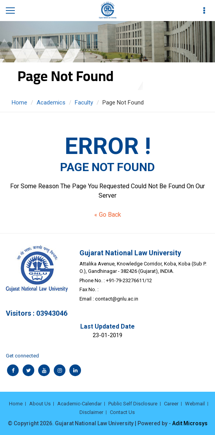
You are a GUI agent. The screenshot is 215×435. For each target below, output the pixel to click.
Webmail (195, 404)
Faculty (84, 102)
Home (19, 102)
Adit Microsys (190, 423)
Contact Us (122, 412)
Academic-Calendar (79, 404)
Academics (51, 102)
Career (171, 404)
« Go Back (107, 214)
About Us (40, 404)
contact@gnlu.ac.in (116, 299)
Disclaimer (91, 412)
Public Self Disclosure (132, 404)
